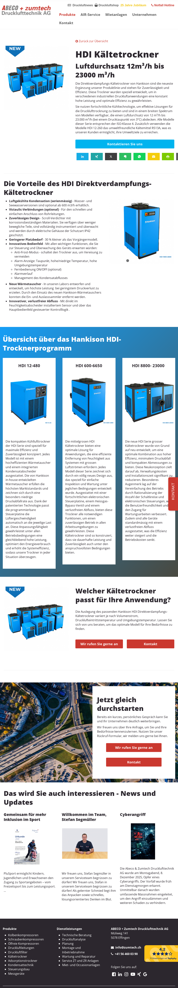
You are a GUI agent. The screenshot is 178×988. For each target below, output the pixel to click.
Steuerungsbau (19, 969)
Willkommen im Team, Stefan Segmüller (84, 817)
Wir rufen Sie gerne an (99, 644)
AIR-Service (90, 14)
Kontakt (66, 22)
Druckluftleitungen (21, 948)
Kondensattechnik (20, 965)
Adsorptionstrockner (22, 961)
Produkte (67, 14)
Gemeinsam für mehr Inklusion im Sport (25, 817)
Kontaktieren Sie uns (125, 144)
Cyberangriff (132, 814)
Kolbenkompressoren (23, 935)
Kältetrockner (17, 956)
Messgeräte (16, 974)
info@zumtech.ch (128, 947)
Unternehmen (144, 14)
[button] (83, 156)
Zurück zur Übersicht (91, 41)
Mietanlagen (116, 14)
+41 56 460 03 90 (126, 954)
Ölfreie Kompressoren (23, 944)
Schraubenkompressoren (26, 939)
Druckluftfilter (18, 952)
